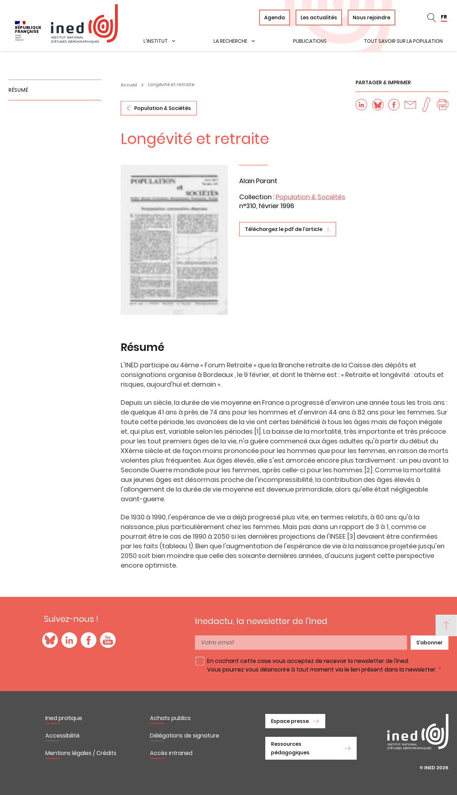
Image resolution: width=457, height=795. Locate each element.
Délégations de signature (184, 735)
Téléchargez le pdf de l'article (283, 229)
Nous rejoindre (371, 17)
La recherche (230, 41)
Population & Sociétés (162, 108)
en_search (432, 17)
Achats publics (170, 718)
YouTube (108, 640)
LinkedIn (69, 640)
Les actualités (319, 17)
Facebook (88, 640)
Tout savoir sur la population (403, 41)
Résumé (18, 90)
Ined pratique (63, 718)
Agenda (274, 17)
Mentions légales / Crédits (80, 753)
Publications (310, 41)
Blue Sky (50, 640)
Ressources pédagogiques (290, 748)
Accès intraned (171, 753)
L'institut (156, 41)
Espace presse (290, 721)
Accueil (129, 85)
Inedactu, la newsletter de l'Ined (261, 621)
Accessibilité (62, 735)
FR (444, 16)
